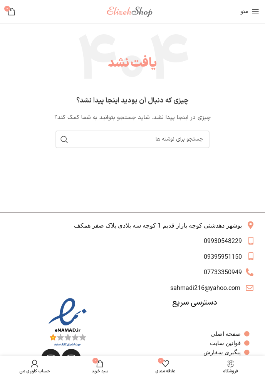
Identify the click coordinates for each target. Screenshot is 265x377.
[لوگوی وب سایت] (132, 11)
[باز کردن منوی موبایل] (249, 11)
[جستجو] (132, 139)
